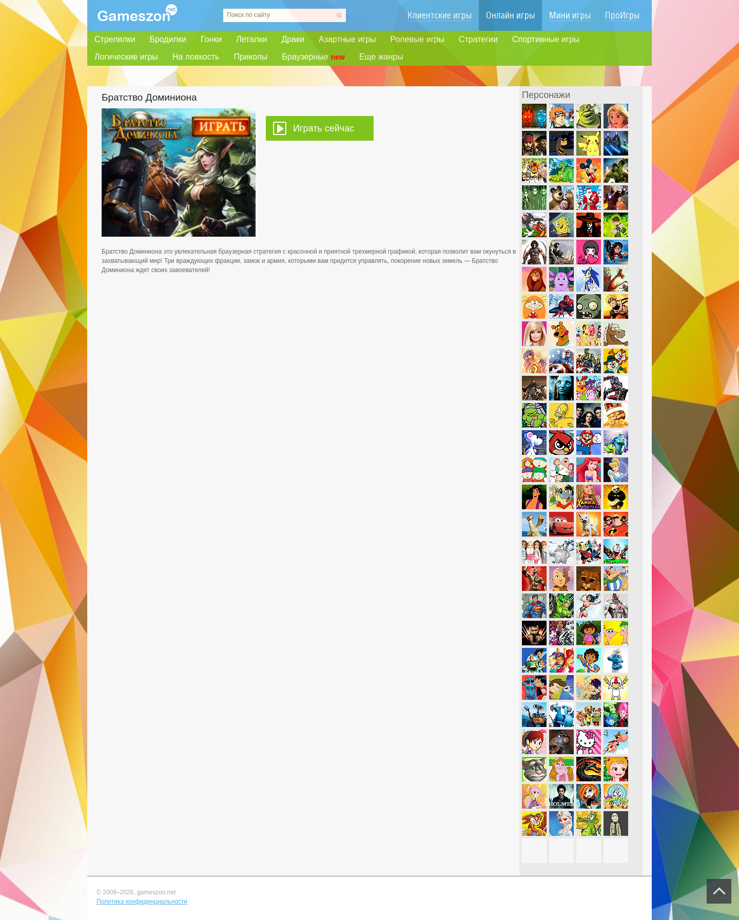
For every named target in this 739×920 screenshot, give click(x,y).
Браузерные (313, 57)
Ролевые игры (417, 39)
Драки (292, 39)
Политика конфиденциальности (141, 901)
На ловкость (196, 56)
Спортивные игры (545, 39)
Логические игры (126, 56)
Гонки (211, 39)
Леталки (251, 39)
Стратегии (478, 39)
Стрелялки (114, 39)
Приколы (250, 56)
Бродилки (167, 39)
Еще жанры (381, 56)
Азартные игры (347, 39)
